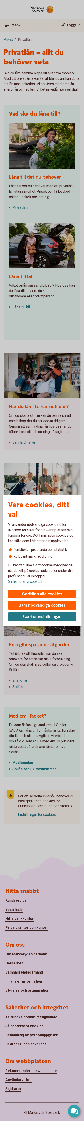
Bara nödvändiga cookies (42, 605)
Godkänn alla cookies (42, 594)
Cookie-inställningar (42, 617)
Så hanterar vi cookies (25, 581)
